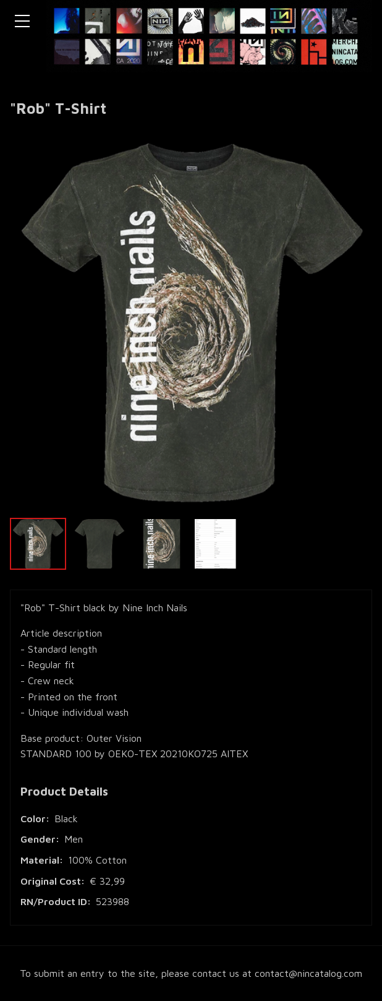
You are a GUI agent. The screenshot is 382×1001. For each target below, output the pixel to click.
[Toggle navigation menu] (22, 21)
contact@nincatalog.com (308, 973)
